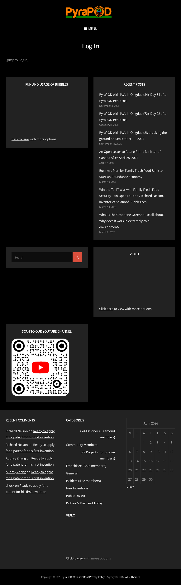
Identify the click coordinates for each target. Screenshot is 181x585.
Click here (106, 309)
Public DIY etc (76, 496)
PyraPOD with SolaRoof (75, 577)
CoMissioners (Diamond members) (97, 434)
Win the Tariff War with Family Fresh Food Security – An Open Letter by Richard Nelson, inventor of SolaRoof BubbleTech (131, 196)
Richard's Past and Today (84, 503)
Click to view (20, 139)
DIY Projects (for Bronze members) (97, 455)
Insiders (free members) (83, 481)
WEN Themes (132, 577)
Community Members (82, 445)
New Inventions (77, 488)
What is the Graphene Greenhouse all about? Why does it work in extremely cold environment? (131, 221)
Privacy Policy (97, 577)
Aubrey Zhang (16, 458)
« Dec (130, 487)
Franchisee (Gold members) (86, 466)
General (72, 473)
